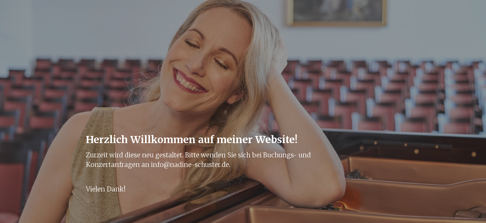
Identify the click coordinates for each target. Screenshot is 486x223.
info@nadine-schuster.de (190, 165)
